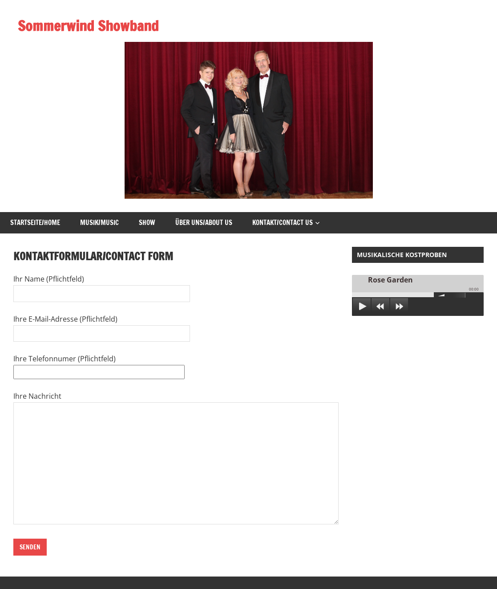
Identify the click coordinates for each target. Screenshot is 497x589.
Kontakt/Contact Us (282, 222)
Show (147, 222)
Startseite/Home (35, 222)
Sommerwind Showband (88, 26)
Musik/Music (99, 222)
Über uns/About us (203, 222)
